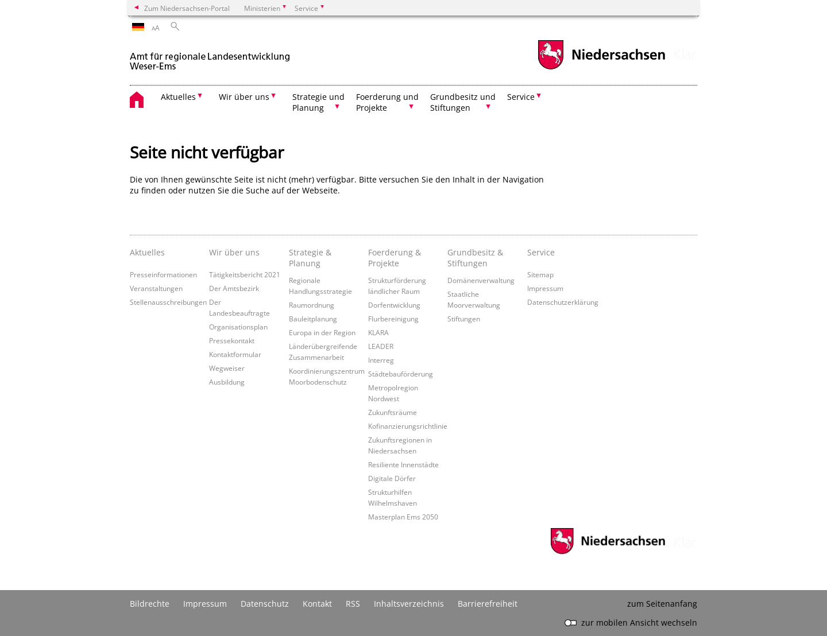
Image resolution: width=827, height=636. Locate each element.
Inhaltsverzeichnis (409, 603)
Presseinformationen (163, 274)
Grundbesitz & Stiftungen (475, 258)
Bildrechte (149, 603)
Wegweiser (227, 368)
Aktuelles (147, 252)
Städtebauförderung (400, 373)
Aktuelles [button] (178, 96)
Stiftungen (463, 318)
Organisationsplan (238, 326)
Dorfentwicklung (394, 304)
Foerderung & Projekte (394, 258)
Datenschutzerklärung (562, 302)
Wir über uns (234, 252)
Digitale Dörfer (392, 478)
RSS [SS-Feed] (353, 603)
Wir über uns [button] (244, 96)
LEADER (380, 346)
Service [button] (521, 96)
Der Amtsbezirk (234, 288)
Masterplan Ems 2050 (403, 516)
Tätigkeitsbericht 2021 (244, 274)
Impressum (545, 288)
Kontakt (317, 603)
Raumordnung (311, 304)
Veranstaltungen (156, 288)
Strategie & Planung (310, 258)
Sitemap (540, 274)
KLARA (378, 332)
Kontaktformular (235, 354)
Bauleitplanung (313, 318)
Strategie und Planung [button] (318, 102)
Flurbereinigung (393, 318)
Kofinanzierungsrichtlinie (407, 426)
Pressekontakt (231, 340)
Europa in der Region (322, 332)
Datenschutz (265, 603)
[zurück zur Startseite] (210, 56)
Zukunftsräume (392, 412)
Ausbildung (227, 381)
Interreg (381, 359)
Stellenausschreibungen (168, 302)
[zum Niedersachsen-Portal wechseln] (601, 68)
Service (541, 252)
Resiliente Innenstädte (403, 464)
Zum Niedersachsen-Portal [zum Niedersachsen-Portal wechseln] (187, 8)
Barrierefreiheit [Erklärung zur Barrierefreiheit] (487, 603)
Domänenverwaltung (481, 280)
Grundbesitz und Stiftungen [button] (463, 102)
